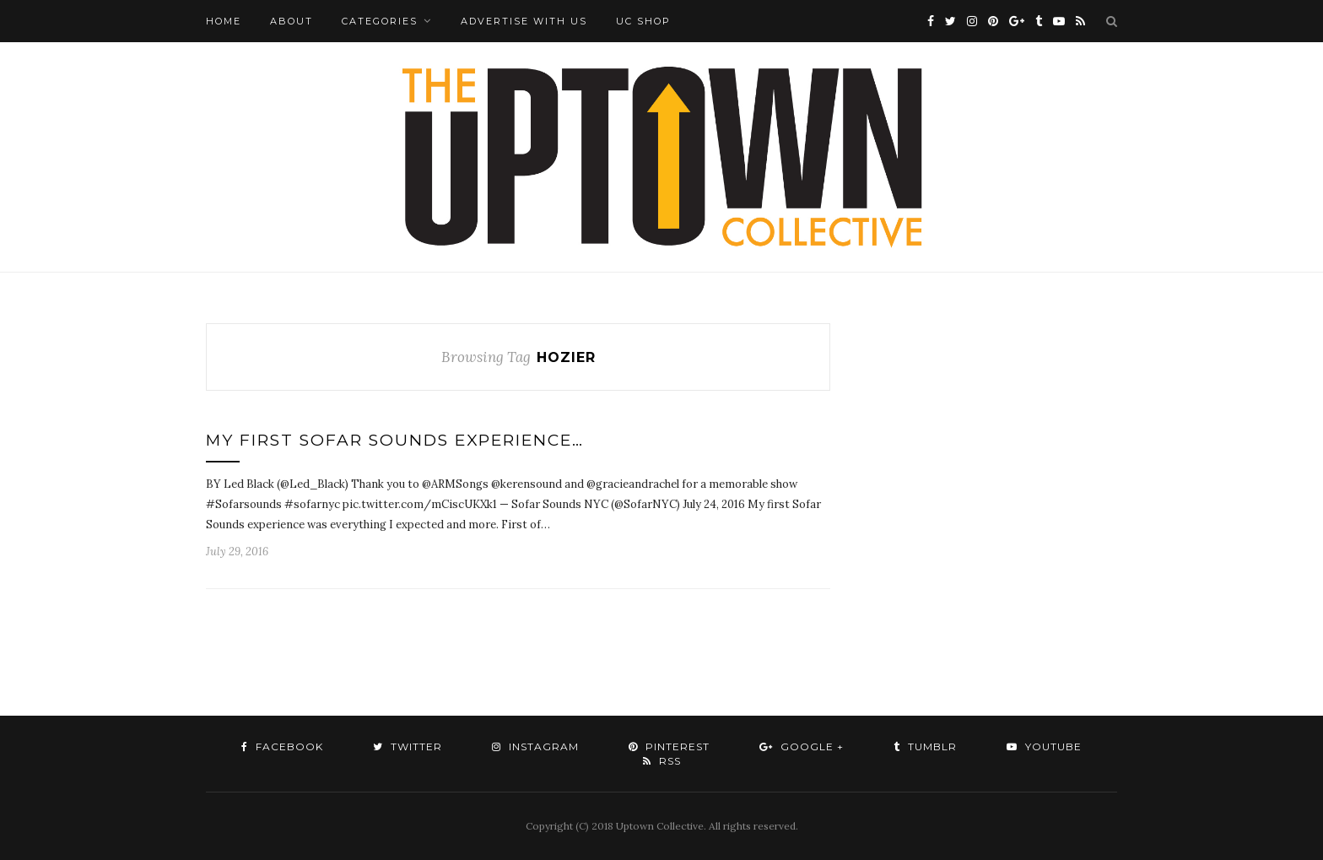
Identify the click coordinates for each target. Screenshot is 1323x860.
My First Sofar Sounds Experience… (395, 440)
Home (223, 21)
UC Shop (643, 21)
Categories (380, 21)
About (291, 21)
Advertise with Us (524, 21)
